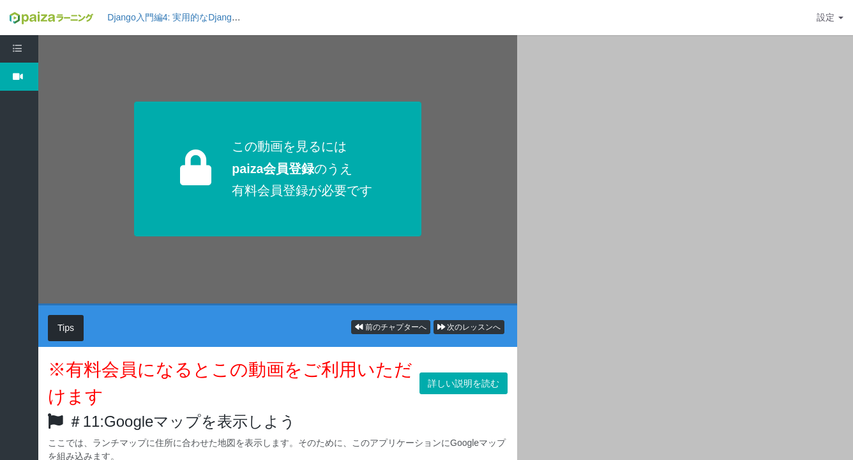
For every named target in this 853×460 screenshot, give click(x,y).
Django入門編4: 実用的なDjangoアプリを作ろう (203, 17)
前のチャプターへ (390, 327)
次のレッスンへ (469, 327)
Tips (65, 328)
